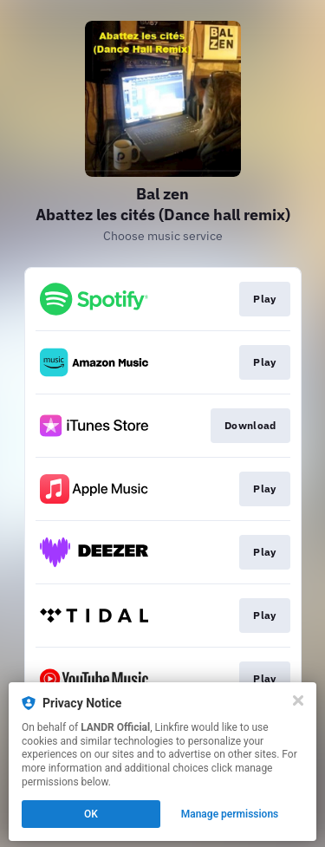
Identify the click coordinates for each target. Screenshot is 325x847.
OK (91, 814)
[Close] (298, 700)
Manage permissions (230, 814)
